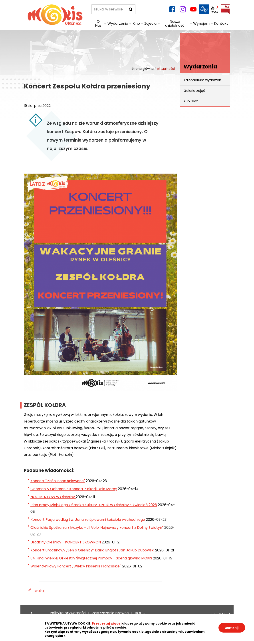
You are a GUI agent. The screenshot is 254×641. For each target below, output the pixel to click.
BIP (225, 9)
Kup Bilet (191, 101)
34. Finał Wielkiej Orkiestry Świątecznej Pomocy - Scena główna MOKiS (91, 558)
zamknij (231, 627)
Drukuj (39, 590)
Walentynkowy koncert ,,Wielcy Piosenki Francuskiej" (75, 566)
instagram (183, 9)
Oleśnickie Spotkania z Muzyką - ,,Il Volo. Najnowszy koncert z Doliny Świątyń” (97, 527)
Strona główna (142, 68)
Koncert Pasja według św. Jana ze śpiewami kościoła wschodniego (87, 519)
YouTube (193, 9)
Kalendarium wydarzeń (202, 80)
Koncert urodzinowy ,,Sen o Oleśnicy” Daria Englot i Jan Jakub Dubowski (92, 550)
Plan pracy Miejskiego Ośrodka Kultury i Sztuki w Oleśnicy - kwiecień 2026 (93, 504)
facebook (172, 9)
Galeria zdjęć (194, 90)
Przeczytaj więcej (106, 623)
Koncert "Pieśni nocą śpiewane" (57, 480)
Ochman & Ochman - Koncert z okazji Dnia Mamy (73, 488)
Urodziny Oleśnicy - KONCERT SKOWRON (65, 542)
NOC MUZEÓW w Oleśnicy (53, 496)
